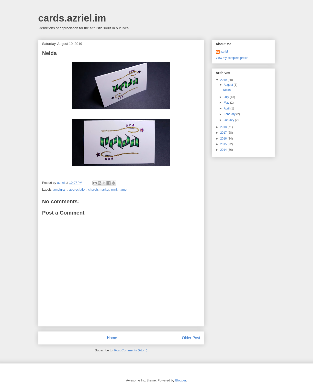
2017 (224, 132)
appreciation (78, 189)
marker (104, 189)
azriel (224, 51)
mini (114, 189)
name (123, 189)
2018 (224, 127)
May (227, 102)
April (227, 108)
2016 (224, 138)
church (93, 189)
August (229, 85)
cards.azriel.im (72, 18)
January (229, 120)
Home (112, 338)
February (230, 114)
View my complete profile (232, 58)
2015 (224, 144)
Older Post (191, 338)
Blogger (180, 380)
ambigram (60, 189)
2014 (224, 150)
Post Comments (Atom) (130, 350)
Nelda (227, 90)
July (227, 97)
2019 (224, 80)
